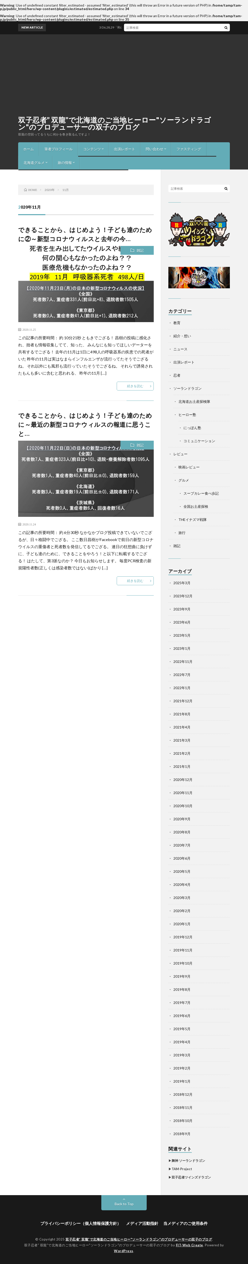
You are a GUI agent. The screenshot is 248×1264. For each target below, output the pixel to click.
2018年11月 (183, 1107)
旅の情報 (65, 162)
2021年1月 (182, 766)
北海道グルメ (34, 162)
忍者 (176, 375)
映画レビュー (189, 467)
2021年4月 (182, 727)
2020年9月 (182, 819)
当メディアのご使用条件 (185, 1223)
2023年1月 (182, 648)
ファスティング (188, 149)
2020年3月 (182, 897)
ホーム (28, 149)
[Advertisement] (124, 72)
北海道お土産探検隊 (194, 401)
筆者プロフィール (58, 149)
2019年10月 (183, 963)
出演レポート (124, 149)
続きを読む (135, 386)
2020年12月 (183, 779)
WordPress (123, 1251)
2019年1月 (182, 1081)
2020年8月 (182, 832)
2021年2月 (182, 753)
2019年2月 (182, 1068)
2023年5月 (182, 635)
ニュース (180, 349)
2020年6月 (182, 858)
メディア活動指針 (142, 1223)
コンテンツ (92, 149)
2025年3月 (182, 583)
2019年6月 (182, 1016)
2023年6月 (182, 622)
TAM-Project (182, 1169)
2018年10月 (183, 1120)
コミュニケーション (199, 441)
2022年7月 (182, 674)
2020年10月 (183, 806)
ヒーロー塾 (187, 414)
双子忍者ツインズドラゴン (191, 1177)
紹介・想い (182, 336)
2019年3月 (182, 1055)
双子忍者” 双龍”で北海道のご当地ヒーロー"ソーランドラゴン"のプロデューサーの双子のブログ (114, 123)
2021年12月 (183, 701)
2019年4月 (182, 1042)
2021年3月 (182, 740)
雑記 (140, 250)
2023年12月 (183, 596)
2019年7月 (182, 1002)
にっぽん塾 (192, 428)
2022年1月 (182, 688)
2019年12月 (183, 937)
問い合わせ (154, 149)
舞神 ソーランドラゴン (188, 1161)
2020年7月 (182, 845)
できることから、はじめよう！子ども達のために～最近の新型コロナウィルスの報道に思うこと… (85, 424)
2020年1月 (182, 924)
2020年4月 (182, 884)
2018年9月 (182, 1134)
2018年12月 (183, 1094)
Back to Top (124, 1204)
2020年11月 (183, 793)
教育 (176, 323)
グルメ (183, 480)
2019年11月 (183, 950)
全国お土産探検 (195, 506)
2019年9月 (182, 976)
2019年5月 (182, 1029)
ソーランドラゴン (187, 388)
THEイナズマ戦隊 (192, 519)
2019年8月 (182, 989)
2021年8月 (182, 714)
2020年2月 (182, 911)
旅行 (181, 532)
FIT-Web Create (189, 1245)
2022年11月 (183, 661)
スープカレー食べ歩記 (201, 493)
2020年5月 (182, 871)
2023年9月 (182, 609)
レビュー (180, 454)
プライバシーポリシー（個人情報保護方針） (80, 1223)
